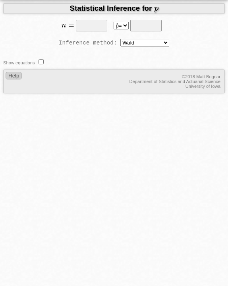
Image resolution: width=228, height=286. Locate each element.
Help (13, 76)
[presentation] (156, 9)
